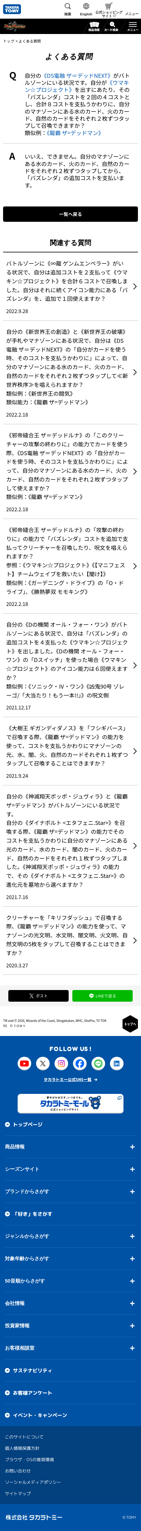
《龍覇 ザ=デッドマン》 (75, 133)
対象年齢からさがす (27, 1258)
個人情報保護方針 (22, 1448)
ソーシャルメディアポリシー (33, 1482)
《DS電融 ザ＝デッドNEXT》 (77, 75)
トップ (8, 40)
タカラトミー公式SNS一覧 (67, 1079)
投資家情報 (17, 1325)
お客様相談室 (19, 1347)
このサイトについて (24, 1436)
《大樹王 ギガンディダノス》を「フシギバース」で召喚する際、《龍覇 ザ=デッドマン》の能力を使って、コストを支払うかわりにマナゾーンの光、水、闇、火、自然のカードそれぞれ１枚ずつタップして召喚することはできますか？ (67, 745)
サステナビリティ (32, 1370)
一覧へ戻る (70, 214)
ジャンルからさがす (27, 1235)
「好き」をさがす (32, 1213)
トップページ (27, 1124)
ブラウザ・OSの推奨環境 (29, 1459)
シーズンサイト (22, 1168)
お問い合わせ (18, 1470)
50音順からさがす (25, 1280)
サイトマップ (18, 1493)
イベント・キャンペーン (40, 1415)
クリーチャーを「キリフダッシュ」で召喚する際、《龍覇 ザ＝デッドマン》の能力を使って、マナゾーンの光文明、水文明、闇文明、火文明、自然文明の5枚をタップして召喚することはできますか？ (67, 935)
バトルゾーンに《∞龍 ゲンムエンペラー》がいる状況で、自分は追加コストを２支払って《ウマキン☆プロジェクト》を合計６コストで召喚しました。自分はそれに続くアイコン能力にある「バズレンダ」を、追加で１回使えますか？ (67, 280)
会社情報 (15, 1303)
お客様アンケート (32, 1392)
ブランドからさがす (27, 1191)
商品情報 (15, 1146)
